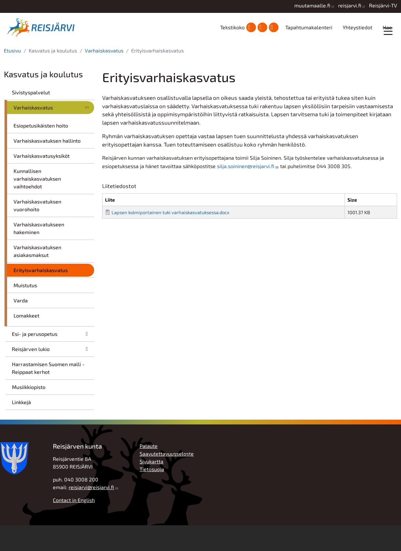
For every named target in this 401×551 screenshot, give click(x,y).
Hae (387, 27)
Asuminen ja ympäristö (139, 55)
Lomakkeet (26, 341)
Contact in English (74, 526)
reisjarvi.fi (349, 5)
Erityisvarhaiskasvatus (41, 296)
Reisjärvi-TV (383, 5)
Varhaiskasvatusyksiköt (42, 181)
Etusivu (12, 76)
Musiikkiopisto (28, 413)
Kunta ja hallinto (75, 55)
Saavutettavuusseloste (167, 479)
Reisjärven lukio (31, 375)
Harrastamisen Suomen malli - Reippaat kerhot (48, 394)
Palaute (149, 472)
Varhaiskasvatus (104, 76)
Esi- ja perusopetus (34, 359)
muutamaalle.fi (312, 5)
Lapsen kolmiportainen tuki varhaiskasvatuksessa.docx (171, 238)
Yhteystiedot (357, 27)
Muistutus (25, 311)
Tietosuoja (152, 495)
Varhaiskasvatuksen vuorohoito (37, 231)
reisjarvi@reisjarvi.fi (91, 513)
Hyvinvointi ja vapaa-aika (268, 55)
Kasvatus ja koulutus (205, 55)
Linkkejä (21, 428)
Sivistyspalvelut (31, 118)
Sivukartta (151, 487)
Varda (21, 326)
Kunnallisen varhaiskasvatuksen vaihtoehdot (37, 204)
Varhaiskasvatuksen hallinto (47, 166)
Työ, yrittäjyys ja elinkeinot (332, 55)
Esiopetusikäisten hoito (41, 151)
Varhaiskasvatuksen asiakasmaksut (37, 277)
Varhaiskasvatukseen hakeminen (39, 254)
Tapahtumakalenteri (308, 27)
